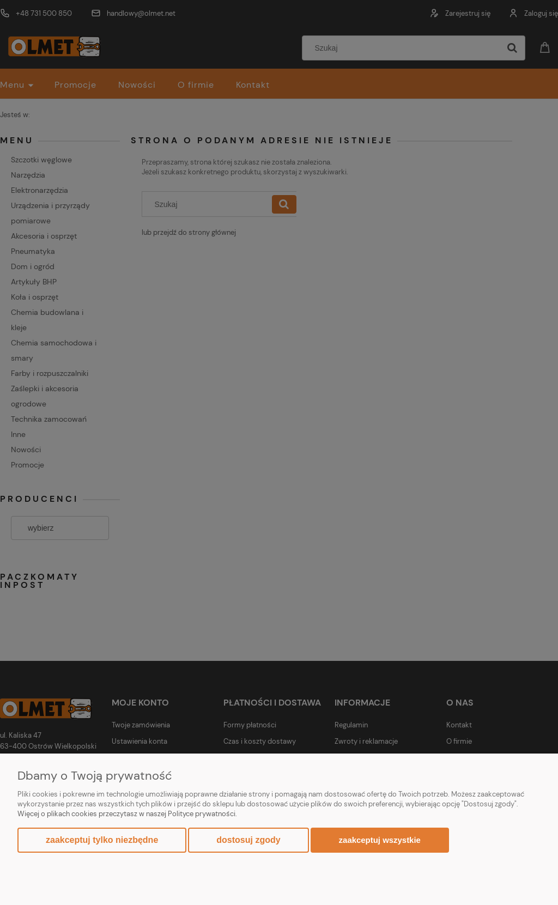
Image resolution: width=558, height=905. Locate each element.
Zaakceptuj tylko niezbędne (102, 840)
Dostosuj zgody (248, 840)
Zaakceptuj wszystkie (380, 840)
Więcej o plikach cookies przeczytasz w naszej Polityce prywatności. (127, 813)
